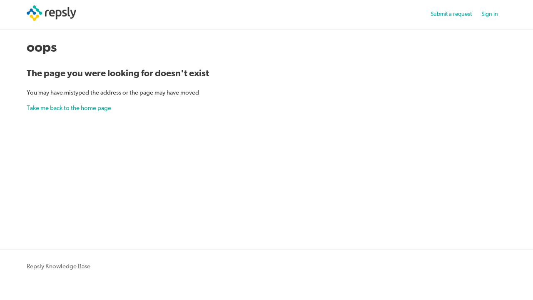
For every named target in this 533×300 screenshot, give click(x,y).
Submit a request (451, 14)
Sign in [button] (489, 14)
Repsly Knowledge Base (58, 267)
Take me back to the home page (69, 108)
